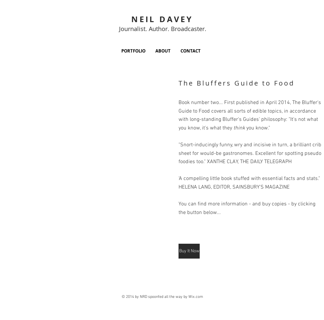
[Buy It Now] (189, 251)
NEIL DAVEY (162, 19)
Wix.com (195, 297)
